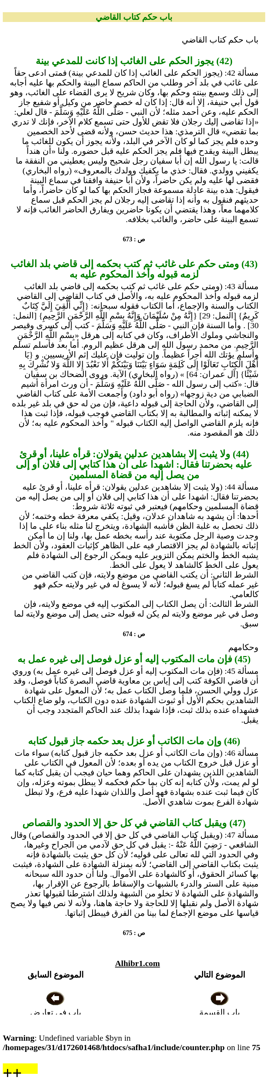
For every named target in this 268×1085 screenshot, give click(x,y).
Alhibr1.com (137, 963)
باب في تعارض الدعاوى (55, 1012)
